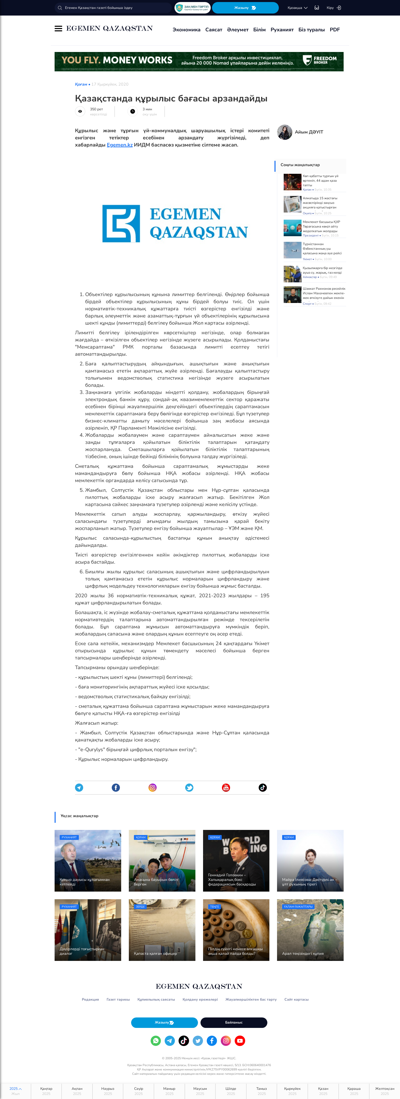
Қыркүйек (292, 1091)
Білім (259, 29)
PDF (335, 29)
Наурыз (108, 1091)
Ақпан (77, 1091)
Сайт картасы (296, 999)
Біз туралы (311, 29)
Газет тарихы (118, 999)
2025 (15, 1091)
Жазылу (245, 7)
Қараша (354, 1091)
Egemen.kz (120, 144)
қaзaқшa (298, 7)
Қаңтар (46, 1091)
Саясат (213, 29)
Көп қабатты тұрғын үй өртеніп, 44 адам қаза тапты (321, 181)
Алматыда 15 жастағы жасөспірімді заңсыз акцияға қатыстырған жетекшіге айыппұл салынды (320, 207)
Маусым (200, 1091)
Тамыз (261, 1091)
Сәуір (138, 1091)
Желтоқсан (384, 1091)
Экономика (187, 29)
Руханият (282, 29)
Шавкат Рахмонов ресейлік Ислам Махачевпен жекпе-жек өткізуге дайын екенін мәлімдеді (324, 295)
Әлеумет (237, 29)
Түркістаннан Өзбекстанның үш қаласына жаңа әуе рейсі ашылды (322, 251)
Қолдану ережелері (200, 999)
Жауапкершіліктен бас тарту (251, 999)
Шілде (231, 1091)
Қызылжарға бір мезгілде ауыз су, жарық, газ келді (322, 270)
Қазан (323, 1091)
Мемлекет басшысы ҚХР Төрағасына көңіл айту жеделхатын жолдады (321, 226)
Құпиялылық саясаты (156, 999)
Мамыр (169, 1091)
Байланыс (234, 1022)
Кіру (334, 7)
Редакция (90, 999)
